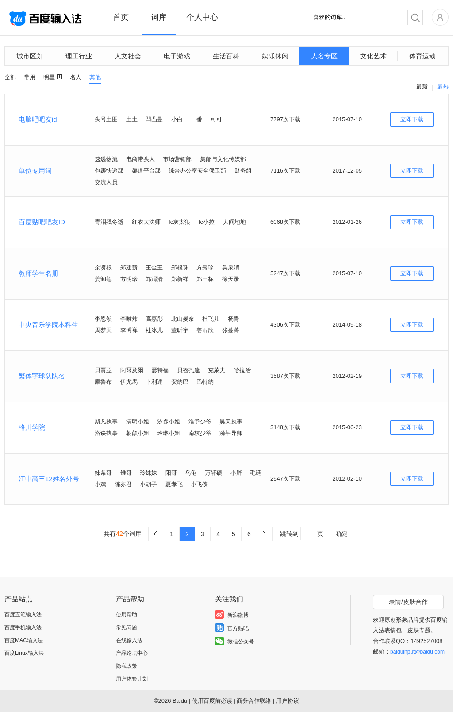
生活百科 (226, 56)
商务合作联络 (254, 700)
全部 (10, 77)
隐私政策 (126, 666)
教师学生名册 (38, 273)
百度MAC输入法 (23, 640)
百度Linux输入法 (24, 653)
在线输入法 (129, 640)
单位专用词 (35, 170)
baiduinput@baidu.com (417, 652)
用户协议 (287, 700)
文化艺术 (373, 56)
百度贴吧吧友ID (42, 222)
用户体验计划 (132, 679)
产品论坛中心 (132, 653)
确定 (342, 534)
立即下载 (411, 119)
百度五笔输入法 (23, 615)
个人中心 (202, 17)
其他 (95, 77)
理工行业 (78, 56)
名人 (75, 77)
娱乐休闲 (275, 56)
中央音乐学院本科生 (48, 324)
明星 (49, 77)
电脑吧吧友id (38, 119)
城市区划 (29, 56)
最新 (422, 86)
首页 (121, 17)
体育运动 (422, 56)
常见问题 (126, 627)
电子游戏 (177, 56)
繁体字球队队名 (42, 376)
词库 (159, 17)
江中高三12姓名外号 (49, 478)
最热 (443, 86)
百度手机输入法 (23, 627)
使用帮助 (126, 615)
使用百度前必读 (212, 700)
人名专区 (324, 56)
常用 (29, 77)
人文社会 (128, 56)
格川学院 (32, 427)
